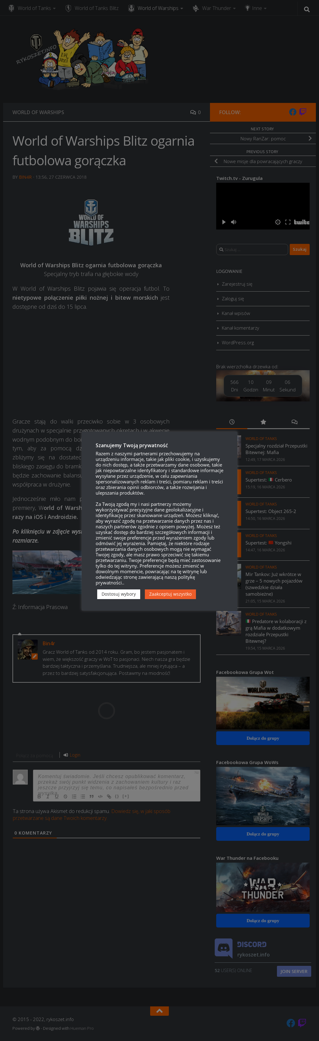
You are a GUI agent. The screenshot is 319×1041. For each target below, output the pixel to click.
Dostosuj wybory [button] (119, 594)
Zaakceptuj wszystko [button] (170, 594)
